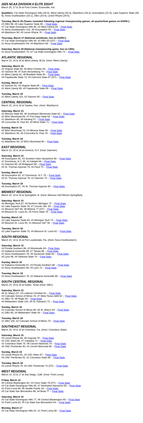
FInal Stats (64, 40)
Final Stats (51, 24)
